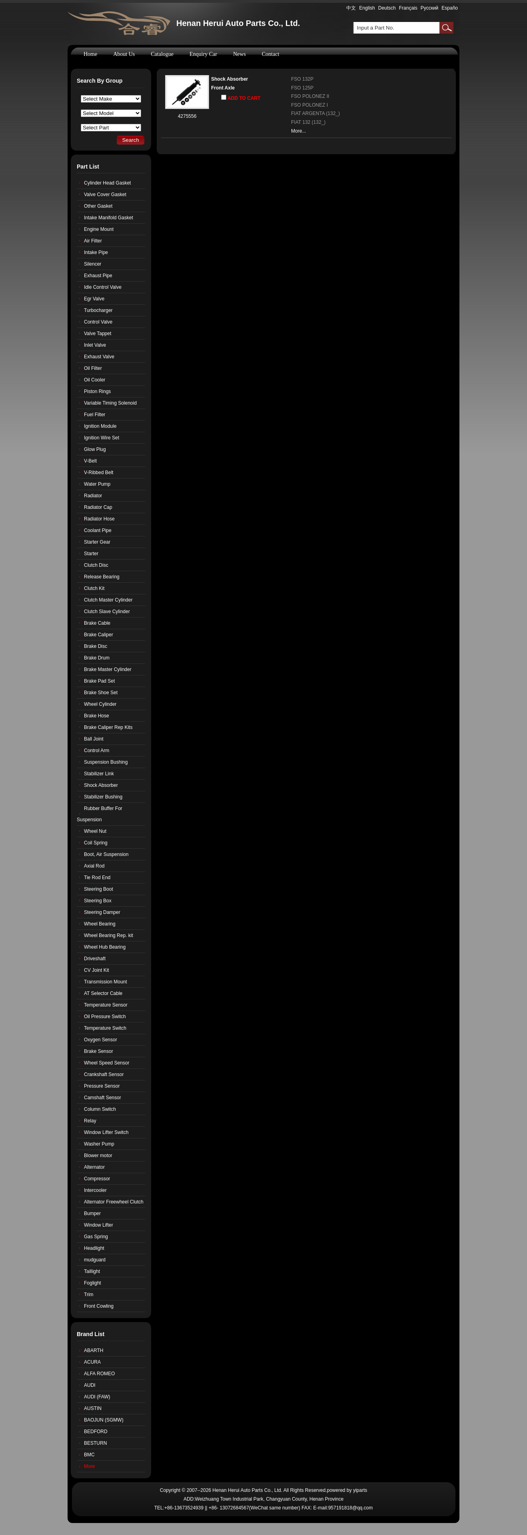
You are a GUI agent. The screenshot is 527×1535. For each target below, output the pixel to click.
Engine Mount (99, 229)
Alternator (94, 1167)
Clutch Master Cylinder (108, 600)
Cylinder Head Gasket (107, 183)
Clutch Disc (96, 565)
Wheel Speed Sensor (106, 1063)
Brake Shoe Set (101, 692)
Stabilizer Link (99, 773)
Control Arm (96, 750)
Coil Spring (96, 843)
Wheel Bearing (100, 924)
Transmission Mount (105, 982)
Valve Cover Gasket (105, 194)
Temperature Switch (105, 1028)
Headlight (94, 1248)
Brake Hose (96, 716)
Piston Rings (97, 391)
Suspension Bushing (106, 762)
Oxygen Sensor (100, 1040)
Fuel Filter (94, 414)
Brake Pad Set (99, 681)
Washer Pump (99, 1144)
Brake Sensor (98, 1051)
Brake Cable (97, 623)
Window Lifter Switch (106, 1132)
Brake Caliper (98, 634)
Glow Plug (95, 449)
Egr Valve (94, 299)
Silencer (92, 264)
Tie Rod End (97, 877)
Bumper (92, 1213)
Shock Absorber (229, 79)
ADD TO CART (240, 98)
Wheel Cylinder (100, 704)
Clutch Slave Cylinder (107, 611)
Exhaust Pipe (98, 275)
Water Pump (97, 484)
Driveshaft (95, 958)
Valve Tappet (97, 333)
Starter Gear (97, 542)
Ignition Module (100, 426)
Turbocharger (98, 310)
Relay (90, 1121)
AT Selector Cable (103, 993)
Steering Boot (98, 889)
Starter (91, 553)
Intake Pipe (96, 252)
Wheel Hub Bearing (105, 947)
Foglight (92, 1283)
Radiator (93, 495)
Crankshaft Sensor (104, 1074)
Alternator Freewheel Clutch (114, 1202)
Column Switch (100, 1109)
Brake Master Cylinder (108, 669)
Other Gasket (98, 206)
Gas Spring (96, 1236)
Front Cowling (99, 1306)
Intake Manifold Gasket (108, 217)
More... (298, 131)
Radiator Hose (99, 519)
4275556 (187, 116)
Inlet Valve (95, 345)
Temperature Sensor (106, 1005)
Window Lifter (98, 1225)
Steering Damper (102, 912)
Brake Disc (95, 646)
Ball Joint (94, 739)
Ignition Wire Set (101, 438)
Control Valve (98, 322)
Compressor (97, 1179)
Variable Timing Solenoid (110, 403)
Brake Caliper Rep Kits (108, 727)
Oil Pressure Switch (105, 1016)
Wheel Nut (95, 831)
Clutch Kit (94, 588)
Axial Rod (94, 866)
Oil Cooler (94, 380)
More (89, 1466)
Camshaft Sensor (102, 1097)
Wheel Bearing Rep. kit (108, 935)
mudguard (95, 1260)
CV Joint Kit (96, 970)
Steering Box (98, 901)
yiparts (360, 1490)
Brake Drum (97, 658)
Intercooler (95, 1190)
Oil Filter (93, 368)
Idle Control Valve (103, 287)
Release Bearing (102, 577)
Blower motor (98, 1155)
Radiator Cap (98, 507)
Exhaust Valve (99, 356)
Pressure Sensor (102, 1086)
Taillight (92, 1271)
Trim (89, 1294)
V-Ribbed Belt (98, 472)
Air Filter (93, 241)
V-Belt (90, 461)
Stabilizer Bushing (103, 797)
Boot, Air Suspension (106, 854)
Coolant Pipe (98, 530)
